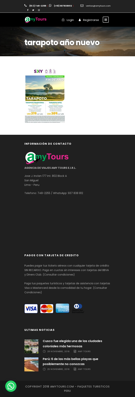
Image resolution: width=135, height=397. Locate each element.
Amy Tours (84, 351)
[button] (10, 386)
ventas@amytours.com (98, 5)
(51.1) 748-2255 (37, 5)
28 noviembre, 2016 (58, 351)
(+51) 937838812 (63, 5)
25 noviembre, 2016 (58, 369)
